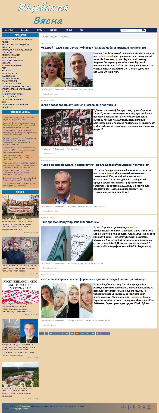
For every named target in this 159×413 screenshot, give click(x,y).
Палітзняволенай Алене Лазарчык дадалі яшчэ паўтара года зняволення (19, 185)
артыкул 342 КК (77, 321)
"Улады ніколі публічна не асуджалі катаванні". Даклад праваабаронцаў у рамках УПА (17, 157)
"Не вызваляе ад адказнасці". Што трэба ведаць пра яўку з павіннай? (18, 119)
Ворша (74, 263)
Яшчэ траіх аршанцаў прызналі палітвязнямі (70, 222)
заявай (109, 56)
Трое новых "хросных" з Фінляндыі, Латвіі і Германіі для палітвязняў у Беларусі (20, 179)
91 (88, 334)
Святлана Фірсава (86, 89)
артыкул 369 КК (84, 263)
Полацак (74, 89)
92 (93, 334)
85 (56, 334)
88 (72, 334)
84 (51, 334)
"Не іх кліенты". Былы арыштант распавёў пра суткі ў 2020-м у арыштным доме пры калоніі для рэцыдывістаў (19, 150)
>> (107, 334)
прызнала (132, 227)
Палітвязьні (59, 89)
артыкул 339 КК (91, 321)
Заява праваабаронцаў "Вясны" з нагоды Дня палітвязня (78, 105)
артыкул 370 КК (97, 263)
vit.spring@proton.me (18, 409)
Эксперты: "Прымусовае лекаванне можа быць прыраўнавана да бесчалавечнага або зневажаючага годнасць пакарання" (19, 125)
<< (42, 334)
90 (82, 334)
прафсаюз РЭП (99, 206)
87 (67, 334)
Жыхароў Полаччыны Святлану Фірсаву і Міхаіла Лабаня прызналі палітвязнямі (93, 47)
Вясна (48, 20)
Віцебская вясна (23, 406)
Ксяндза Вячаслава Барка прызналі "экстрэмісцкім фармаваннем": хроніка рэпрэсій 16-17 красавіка (18, 173)
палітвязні (75, 149)
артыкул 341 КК (104, 321)
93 (98, 334)
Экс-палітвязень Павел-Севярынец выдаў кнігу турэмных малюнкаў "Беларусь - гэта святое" (19, 268)
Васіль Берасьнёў (78, 206)
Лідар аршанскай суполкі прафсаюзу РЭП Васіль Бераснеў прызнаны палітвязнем (95, 165)
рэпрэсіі (89, 206)
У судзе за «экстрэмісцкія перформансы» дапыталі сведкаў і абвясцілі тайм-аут (93, 279)
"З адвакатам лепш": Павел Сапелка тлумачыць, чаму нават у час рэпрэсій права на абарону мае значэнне (20, 133)
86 (62, 334)
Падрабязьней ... (50, 94)
